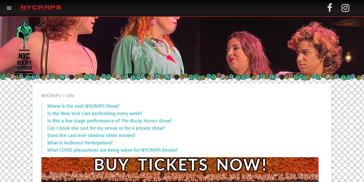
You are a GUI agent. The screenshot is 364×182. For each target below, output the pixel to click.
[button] (9, 8)
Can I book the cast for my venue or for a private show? (106, 128)
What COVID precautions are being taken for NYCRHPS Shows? (112, 150)
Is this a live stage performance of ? (109, 121)
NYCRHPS (40, 8)
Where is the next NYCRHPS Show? (83, 106)
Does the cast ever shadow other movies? (91, 135)
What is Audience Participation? (80, 143)
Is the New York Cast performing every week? (94, 113)
